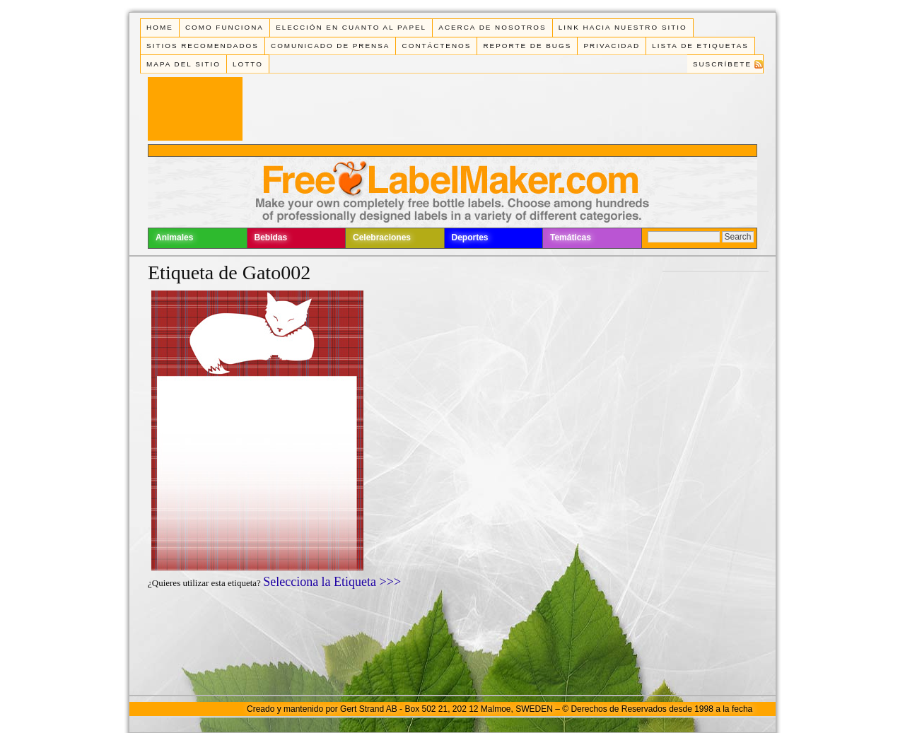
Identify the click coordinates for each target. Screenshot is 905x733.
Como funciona (224, 27)
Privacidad (611, 45)
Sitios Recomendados (202, 45)
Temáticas (570, 237)
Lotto (248, 64)
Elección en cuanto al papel (351, 27)
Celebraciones (382, 237)
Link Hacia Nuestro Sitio (623, 27)
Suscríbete (722, 64)
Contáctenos (437, 45)
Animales (174, 237)
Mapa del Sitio (183, 64)
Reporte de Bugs (527, 45)
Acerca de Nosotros (492, 27)
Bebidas (271, 237)
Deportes (470, 237)
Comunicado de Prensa (330, 45)
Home (159, 27)
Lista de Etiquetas (700, 45)
